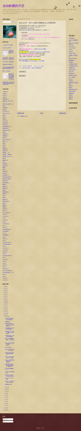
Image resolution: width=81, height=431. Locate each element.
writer (4, 276)
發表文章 (5, 419)
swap (4, 266)
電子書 (4, 173)
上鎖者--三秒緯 (72, 53)
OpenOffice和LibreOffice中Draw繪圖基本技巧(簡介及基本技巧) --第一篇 (11, 76)
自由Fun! (71, 79)
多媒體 (33, 67)
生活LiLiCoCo (5, 113)
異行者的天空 (72, 73)
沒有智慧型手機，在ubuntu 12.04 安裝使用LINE (9, 325)
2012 (5, 315)
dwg (3, 221)
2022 (5, 294)
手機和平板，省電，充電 (8, 101)
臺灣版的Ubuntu (8, 384)
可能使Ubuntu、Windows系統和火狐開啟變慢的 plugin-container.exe (8, 83)
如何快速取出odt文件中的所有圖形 (9, 329)
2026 (5, 286)
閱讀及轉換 (5, 192)
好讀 (3, 132)
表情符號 (71, 80)
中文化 (4, 95)
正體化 (4, 109)
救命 (3, 162)
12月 (6, 316)
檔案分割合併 (5, 201)
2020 (5, 298)
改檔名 (4, 137)
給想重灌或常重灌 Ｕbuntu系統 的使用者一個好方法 (9, 365)
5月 (6, 399)
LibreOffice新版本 (6, 244)
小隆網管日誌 (72, 67)
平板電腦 (4, 107)
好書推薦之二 (8, 321)
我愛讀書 (4, 135)
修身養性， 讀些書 (7, 154)
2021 (5, 296)
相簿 (3, 143)
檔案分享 (4, 199)
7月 (6, 395)
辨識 (3, 197)
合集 (3, 117)
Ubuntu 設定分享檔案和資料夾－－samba (9, 344)
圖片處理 (4, 180)
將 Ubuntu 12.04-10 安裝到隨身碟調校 (9, 375)
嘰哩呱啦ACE (72, 60)
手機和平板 (5, 99)
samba (4, 265)
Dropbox (4, 220)
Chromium (5, 216)
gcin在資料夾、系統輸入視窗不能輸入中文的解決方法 (8, 58)
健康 (3, 158)
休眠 (3, 115)
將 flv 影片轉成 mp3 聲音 (29, 30)
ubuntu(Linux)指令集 (7, 47)
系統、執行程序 (6, 139)
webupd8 (71, 51)
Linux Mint (5, 248)
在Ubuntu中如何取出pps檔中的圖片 (9, 319)
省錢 (3, 147)
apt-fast (4, 210)
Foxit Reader (5, 223)
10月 (6, 389)
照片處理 (4, 171)
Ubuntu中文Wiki (72, 48)
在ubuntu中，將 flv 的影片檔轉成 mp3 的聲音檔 (9, 332)
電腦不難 (71, 97)
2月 (6, 403)
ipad (3, 236)
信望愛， (4, 141)
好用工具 (4, 124)
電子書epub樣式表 (6, 177)
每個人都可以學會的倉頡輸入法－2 (11, 51)
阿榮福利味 (71, 93)
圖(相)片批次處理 (6, 178)
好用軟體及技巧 (38, 67)
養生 (3, 195)
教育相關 (4, 163)
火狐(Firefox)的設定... (26, 67)
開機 (3, 167)
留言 (4, 421)
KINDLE (4, 238)
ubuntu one (5, 268)
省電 (3, 145)
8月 (6, 393)
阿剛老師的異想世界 (73, 89)
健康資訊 (4, 160)
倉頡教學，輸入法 (6, 156)
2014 (5, 311)
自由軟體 (4, 134)
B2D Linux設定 (6, 212)
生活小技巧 (5, 111)
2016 (5, 307)
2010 (5, 410)
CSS (3, 218)
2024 (5, 290)
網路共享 (4, 186)
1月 (6, 405)
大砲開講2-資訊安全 (73, 64)
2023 (5, 292)
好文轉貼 (4, 122)
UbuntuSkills (71, 46)
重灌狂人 (71, 87)
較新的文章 (20, 113)
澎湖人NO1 (71, 71)
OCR (4, 253)
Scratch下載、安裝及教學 (8, 61)
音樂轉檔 (4, 149)
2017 (5, 305)
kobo (4, 240)
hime (4, 233)
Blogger (42, 428)
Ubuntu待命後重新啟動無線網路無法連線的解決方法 (8, 68)
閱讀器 (4, 193)
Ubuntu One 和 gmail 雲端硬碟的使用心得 (9, 353)
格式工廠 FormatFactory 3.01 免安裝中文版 (40, 52)
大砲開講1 (71, 62)
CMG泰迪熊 (71, 38)
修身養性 (4, 150)
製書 (3, 190)
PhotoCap (5, 259)
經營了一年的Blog (6, 71)
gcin (3, 225)
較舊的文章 (62, 113)
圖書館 (4, 184)
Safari (4, 263)
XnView (4, 278)
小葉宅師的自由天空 (73, 65)
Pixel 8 (4, 261)
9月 (6, 391)
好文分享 (4, 120)
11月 (6, 387)
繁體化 (4, 205)
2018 (5, 302)
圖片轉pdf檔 (5, 182)
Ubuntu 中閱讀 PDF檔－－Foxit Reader (9, 350)
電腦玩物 (71, 98)
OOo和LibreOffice (6, 255)
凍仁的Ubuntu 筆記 (73, 58)
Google (4, 227)
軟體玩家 (71, 85)
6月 (6, 397)
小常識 (4, 93)
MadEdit (4, 251)
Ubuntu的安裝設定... (7, 272)
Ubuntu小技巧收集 (6, 270)
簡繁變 (4, 206)
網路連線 (4, 188)
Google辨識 (5, 231)
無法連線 (4, 165)
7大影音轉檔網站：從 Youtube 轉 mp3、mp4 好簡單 (32, 60)
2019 (5, 300)
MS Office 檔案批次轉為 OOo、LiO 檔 (9, 357)
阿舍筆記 (71, 95)
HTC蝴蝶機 (5, 235)
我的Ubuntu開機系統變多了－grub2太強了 (9, 339)
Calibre (4, 214)
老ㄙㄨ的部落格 (72, 77)
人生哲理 (4, 91)
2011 (5, 407)
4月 (6, 401)
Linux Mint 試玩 (8, 347)
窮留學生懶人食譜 (73, 75)
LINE (4, 246)
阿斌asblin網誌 (72, 91)
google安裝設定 (6, 229)
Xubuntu (4, 280)
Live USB (5, 250)
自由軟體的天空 (13, 6)
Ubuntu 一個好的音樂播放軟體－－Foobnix (9, 361)
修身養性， (5, 152)
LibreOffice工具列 (6, 242)
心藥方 (4, 97)
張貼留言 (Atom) (23, 116)
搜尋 (3, 169)
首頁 (41, 113)
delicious (71, 49)
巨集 (3, 105)
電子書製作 (5, 175)
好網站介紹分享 (6, 130)
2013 (5, 313)
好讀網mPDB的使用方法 (8, 64)
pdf (3, 257)
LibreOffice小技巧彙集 (8, 45)
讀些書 (4, 208)
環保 (3, 203)
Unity (4, 274)
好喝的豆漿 (5, 128)
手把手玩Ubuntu (72, 69)
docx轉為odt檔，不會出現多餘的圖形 (9, 336)
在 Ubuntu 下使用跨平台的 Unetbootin (9, 382)
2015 (5, 309)
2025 (5, 288)
